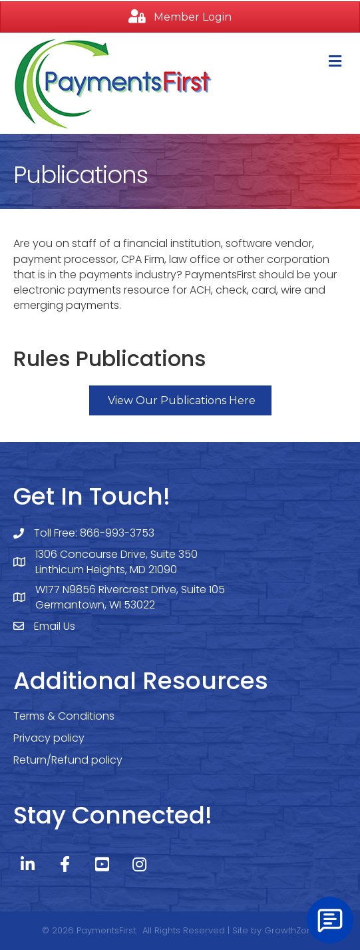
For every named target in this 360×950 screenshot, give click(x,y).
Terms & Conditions (63, 716)
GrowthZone (291, 930)
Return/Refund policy (67, 760)
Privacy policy (49, 738)
